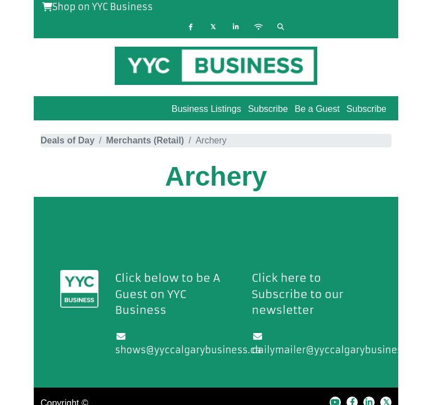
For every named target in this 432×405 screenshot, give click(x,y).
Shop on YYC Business (97, 6)
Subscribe (366, 109)
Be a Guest (317, 109)
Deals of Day (67, 140)
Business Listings (206, 109)
